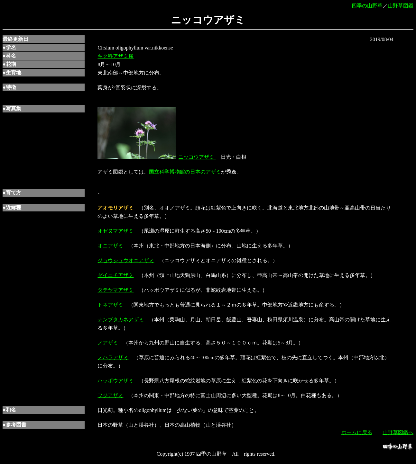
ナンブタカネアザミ (120, 319)
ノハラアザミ (112, 357)
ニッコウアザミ (197, 157)
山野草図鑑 (400, 5)
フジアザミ (110, 395)
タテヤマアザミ (115, 290)
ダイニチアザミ (115, 275)
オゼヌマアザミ (115, 231)
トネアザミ (110, 305)
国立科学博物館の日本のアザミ (185, 171)
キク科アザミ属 (115, 56)
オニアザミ (110, 245)
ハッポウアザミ (115, 380)
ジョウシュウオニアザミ (125, 260)
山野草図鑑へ (398, 432)
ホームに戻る (356, 432)
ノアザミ (107, 342)
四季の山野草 (367, 5)
